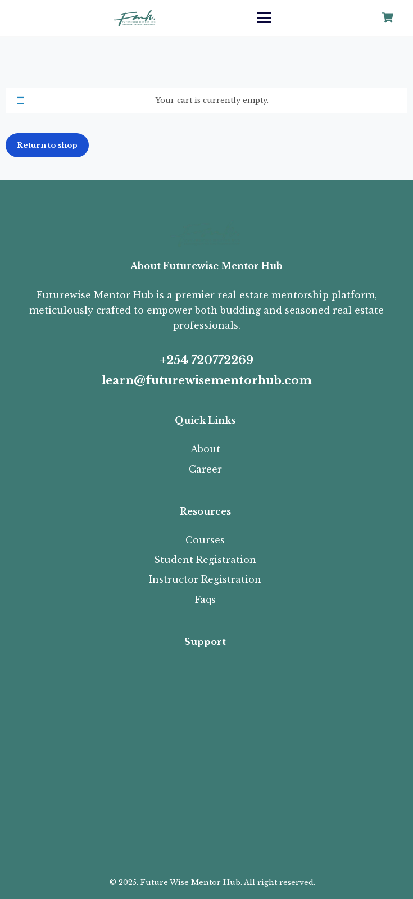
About (205, 449)
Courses (205, 540)
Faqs (205, 599)
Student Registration (205, 559)
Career (205, 469)
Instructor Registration (205, 579)
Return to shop (47, 145)
